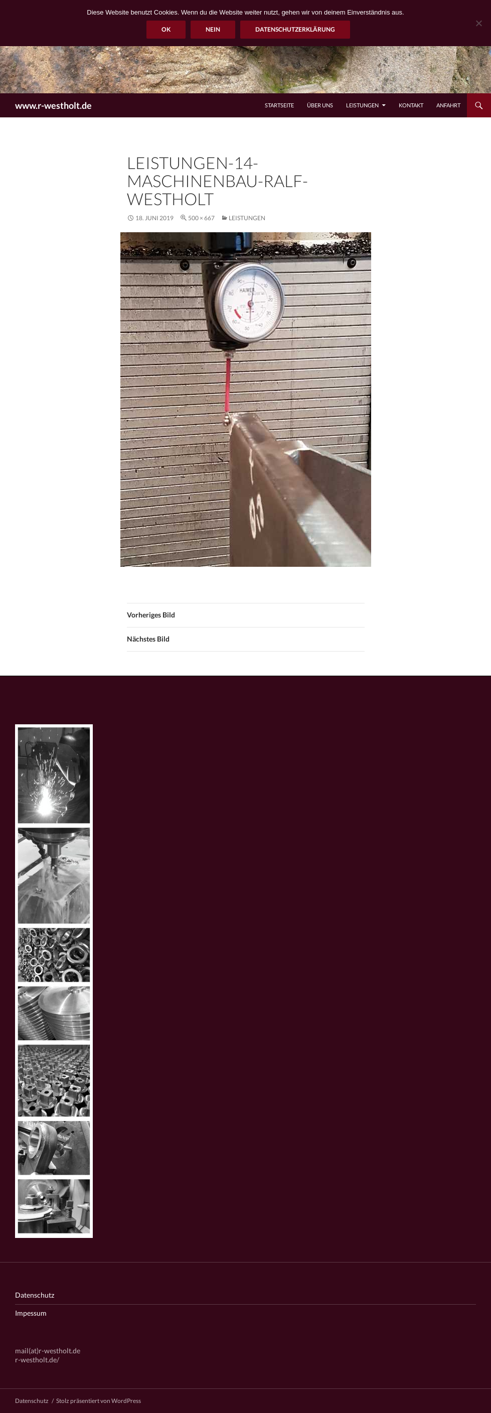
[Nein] (478, 23)
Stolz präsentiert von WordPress (98, 1400)
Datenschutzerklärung (295, 29)
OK (166, 29)
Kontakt (411, 105)
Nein (213, 29)
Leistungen (362, 105)
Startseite (279, 105)
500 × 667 (201, 218)
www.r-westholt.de (53, 105)
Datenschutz (34, 1295)
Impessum (31, 1313)
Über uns (320, 105)
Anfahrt (448, 105)
